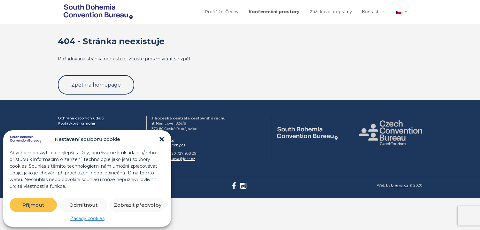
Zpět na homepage (96, 85)
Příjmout (33, 205)
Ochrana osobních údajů (81, 118)
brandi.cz (399, 185)
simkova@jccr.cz (179, 159)
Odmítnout (83, 205)
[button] (162, 139)
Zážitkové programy (331, 11)
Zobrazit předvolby (137, 205)
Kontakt (370, 11)
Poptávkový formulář (77, 123)
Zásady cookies (87, 218)
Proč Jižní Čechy (221, 11)
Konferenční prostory (274, 11)
